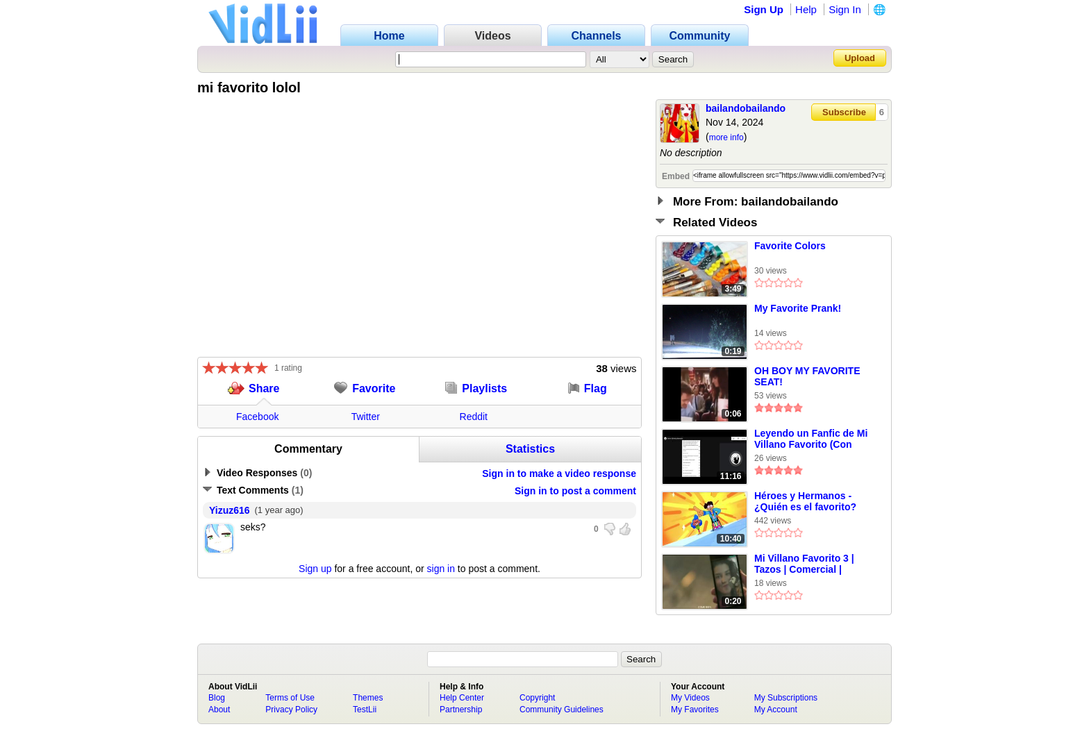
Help (806, 9)
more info (726, 137)
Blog (216, 698)
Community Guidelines (561, 709)
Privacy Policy (291, 709)
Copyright (537, 698)
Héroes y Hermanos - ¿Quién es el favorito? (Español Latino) (805, 502)
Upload (860, 58)
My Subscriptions (785, 698)
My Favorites (695, 709)
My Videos (690, 698)
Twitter (365, 416)
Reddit (474, 416)
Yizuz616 (229, 510)
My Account (775, 709)
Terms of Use (290, 698)
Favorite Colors (790, 245)
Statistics (530, 449)
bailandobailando (745, 108)
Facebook (257, 416)
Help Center (462, 698)
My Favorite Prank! (797, 308)
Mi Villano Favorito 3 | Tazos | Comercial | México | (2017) (804, 564)
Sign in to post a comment (575, 490)
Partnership (461, 709)
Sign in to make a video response (559, 473)
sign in (441, 568)
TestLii (364, 709)
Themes (368, 698)
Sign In (845, 9)
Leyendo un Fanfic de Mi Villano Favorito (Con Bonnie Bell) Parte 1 (810, 439)
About (219, 709)
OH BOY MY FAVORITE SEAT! (807, 376)
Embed (676, 176)
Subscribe (844, 112)
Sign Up (763, 9)
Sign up (315, 568)
